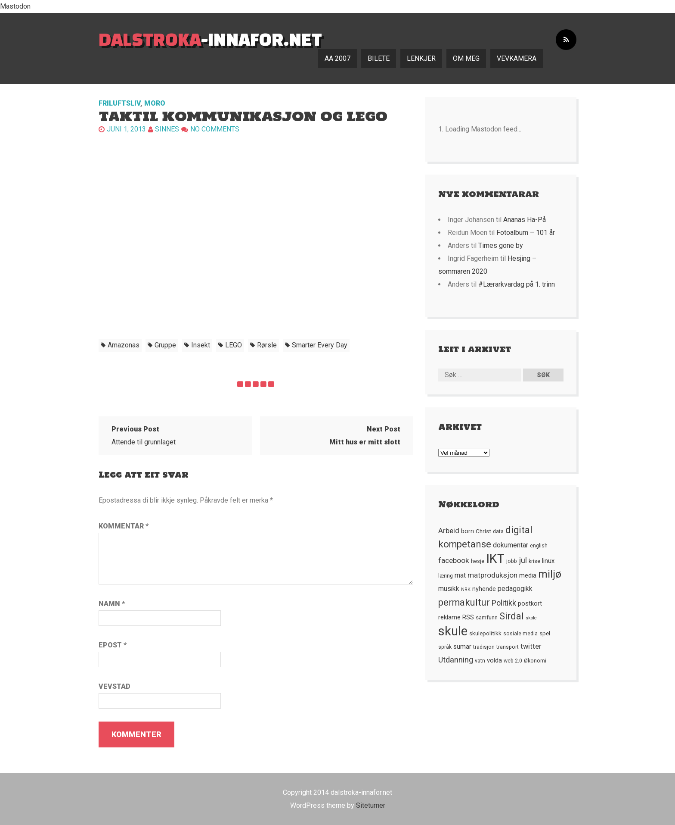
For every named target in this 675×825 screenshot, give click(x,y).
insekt (200, 345)
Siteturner (370, 805)
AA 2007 (337, 58)
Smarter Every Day (319, 345)
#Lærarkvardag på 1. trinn (516, 284)
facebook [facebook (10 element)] (453, 560)
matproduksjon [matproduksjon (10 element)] (492, 575)
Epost (113, 645)
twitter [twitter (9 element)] (531, 646)
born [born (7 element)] (467, 531)
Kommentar (124, 526)
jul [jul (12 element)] (523, 560)
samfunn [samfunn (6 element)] (487, 617)
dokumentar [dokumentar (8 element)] (510, 545)
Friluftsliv (119, 103)
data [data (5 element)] (498, 531)
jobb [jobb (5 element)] (511, 561)
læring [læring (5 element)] (445, 576)
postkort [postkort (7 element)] (530, 603)
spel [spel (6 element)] (544, 633)
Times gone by (500, 245)
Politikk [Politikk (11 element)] (504, 602)
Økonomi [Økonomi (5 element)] (535, 661)
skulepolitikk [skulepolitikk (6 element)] (485, 633)
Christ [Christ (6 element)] (483, 531)
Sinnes (167, 129)
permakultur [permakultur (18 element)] (464, 602)
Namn (112, 604)
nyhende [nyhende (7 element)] (484, 589)
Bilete (379, 58)
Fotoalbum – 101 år (525, 232)
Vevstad (114, 686)
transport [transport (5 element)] (507, 647)
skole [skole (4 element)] (531, 618)
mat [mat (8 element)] (460, 575)
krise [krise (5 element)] (534, 561)
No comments (214, 129)
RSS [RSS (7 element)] (468, 617)
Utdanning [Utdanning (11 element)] (455, 659)
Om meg (466, 58)
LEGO (233, 345)
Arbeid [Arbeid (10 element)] (448, 530)
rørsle (267, 345)
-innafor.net (210, 39)
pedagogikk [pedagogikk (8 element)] (515, 589)
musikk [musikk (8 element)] (448, 589)
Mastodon (15, 6)
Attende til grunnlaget (143, 435)
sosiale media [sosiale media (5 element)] (520, 634)
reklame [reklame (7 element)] (449, 617)
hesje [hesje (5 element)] (477, 561)
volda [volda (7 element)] (494, 660)
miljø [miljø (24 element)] (549, 574)
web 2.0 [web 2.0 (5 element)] (513, 661)
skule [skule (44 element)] (453, 631)
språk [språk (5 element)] (445, 647)
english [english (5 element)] (539, 546)
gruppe (165, 345)
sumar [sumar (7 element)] (462, 646)
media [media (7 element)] (527, 575)
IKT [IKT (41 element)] (495, 558)
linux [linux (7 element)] (548, 561)
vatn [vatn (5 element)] (480, 661)
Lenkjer (421, 58)
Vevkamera (516, 58)
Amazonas (123, 345)
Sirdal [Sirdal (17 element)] (511, 616)
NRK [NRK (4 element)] (466, 589)
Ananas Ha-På (524, 220)
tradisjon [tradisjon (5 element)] (484, 647)
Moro (154, 103)
